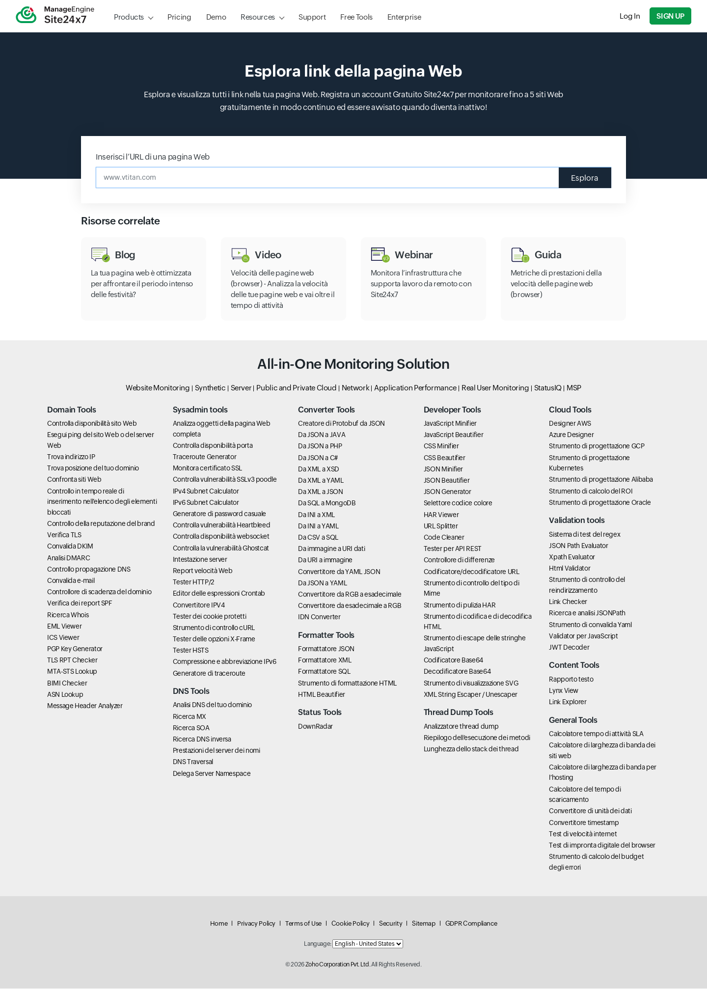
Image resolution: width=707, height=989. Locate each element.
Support (312, 17)
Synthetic (210, 388)
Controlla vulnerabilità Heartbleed (222, 525)
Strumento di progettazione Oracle (600, 503)
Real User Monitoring (495, 388)
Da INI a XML (316, 515)
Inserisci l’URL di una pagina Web (153, 157)
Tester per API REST (453, 549)
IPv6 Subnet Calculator (206, 503)
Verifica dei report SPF (79, 603)
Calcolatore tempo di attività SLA (596, 734)
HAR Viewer (441, 515)
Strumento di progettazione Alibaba (601, 480)
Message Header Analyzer (85, 706)
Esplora (584, 177)
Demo (216, 17)
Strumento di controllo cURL (214, 628)
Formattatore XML (324, 660)
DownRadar (315, 726)
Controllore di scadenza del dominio (99, 592)
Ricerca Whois (67, 615)
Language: (317, 944)
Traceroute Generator (205, 457)
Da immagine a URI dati (331, 549)
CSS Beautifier (444, 458)
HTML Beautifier (321, 695)
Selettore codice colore (458, 503)
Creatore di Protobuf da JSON (341, 424)
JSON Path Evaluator (578, 546)
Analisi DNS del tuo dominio (212, 705)
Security (390, 924)
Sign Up (670, 16)
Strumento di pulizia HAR (459, 605)
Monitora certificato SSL (207, 468)
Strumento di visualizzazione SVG (471, 683)
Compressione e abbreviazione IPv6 (224, 662)
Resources (258, 17)
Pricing (179, 17)
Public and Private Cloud (296, 388)
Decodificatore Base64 (457, 672)
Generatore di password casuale (219, 514)
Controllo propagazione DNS (89, 570)
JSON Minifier (443, 469)
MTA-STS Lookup (72, 672)
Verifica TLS (64, 535)
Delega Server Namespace (212, 773)
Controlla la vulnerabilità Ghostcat (221, 548)
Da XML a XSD (318, 469)
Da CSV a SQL (318, 538)
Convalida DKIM (70, 546)
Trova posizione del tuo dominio (93, 468)
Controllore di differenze (459, 560)
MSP (574, 388)
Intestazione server (200, 560)
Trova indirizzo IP (71, 457)
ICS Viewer (63, 638)
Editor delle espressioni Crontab (219, 594)
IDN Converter (319, 617)
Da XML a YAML (320, 481)
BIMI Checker (67, 683)
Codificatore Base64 (453, 660)
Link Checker (568, 602)
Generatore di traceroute (209, 674)
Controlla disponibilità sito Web (91, 424)
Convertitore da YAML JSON (339, 572)
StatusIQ (548, 388)
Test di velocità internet (583, 834)
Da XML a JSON (320, 492)
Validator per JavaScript (583, 636)
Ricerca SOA (191, 728)
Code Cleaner (444, 538)
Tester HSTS (191, 651)
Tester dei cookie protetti (209, 617)
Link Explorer (567, 702)
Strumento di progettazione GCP (596, 446)
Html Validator (569, 569)
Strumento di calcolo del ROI (590, 491)
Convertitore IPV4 (199, 605)
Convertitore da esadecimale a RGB (349, 606)
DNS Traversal (193, 762)
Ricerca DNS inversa (202, 739)
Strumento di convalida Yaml (590, 625)
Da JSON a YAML (322, 583)
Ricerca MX (189, 716)
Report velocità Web (203, 571)
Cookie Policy (350, 924)
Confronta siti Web (74, 480)
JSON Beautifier (447, 481)
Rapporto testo (571, 680)
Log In (630, 16)
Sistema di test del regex (584, 534)
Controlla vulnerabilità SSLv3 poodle (225, 480)
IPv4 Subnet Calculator (206, 491)
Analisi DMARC (68, 558)
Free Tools (356, 17)
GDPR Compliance (471, 924)
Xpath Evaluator (572, 557)
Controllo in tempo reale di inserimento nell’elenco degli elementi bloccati (102, 502)
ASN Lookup (65, 695)
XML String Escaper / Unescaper (470, 695)
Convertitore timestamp (584, 822)
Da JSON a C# (318, 458)
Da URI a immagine (325, 560)
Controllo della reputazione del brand (101, 524)
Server (241, 388)
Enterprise (404, 17)
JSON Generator (447, 492)
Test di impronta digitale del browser (602, 846)
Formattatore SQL (324, 672)
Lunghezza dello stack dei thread (471, 749)
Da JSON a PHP (320, 446)
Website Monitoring (158, 388)
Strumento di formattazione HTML (347, 683)
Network (355, 388)
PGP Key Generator (75, 649)
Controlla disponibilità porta (213, 446)
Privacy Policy (256, 924)
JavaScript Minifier (450, 424)
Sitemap (423, 924)
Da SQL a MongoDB (326, 503)
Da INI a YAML (318, 526)
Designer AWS (570, 424)
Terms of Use (303, 924)
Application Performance (415, 388)
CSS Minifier (441, 446)
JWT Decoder (569, 648)
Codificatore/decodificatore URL (471, 572)
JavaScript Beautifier (453, 435)
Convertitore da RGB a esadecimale (349, 595)
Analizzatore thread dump (461, 726)
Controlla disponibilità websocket (221, 537)
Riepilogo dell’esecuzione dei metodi (477, 738)
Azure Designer (571, 435)
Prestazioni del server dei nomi (216, 751)
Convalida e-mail (70, 581)
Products (129, 17)
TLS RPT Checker (72, 660)
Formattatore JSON (326, 649)
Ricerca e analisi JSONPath (587, 613)
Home (219, 924)
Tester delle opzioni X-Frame (214, 639)
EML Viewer (64, 627)
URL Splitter (441, 526)
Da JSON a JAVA (321, 435)
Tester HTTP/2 (193, 582)
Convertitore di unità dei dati (590, 811)
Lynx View (563, 691)
